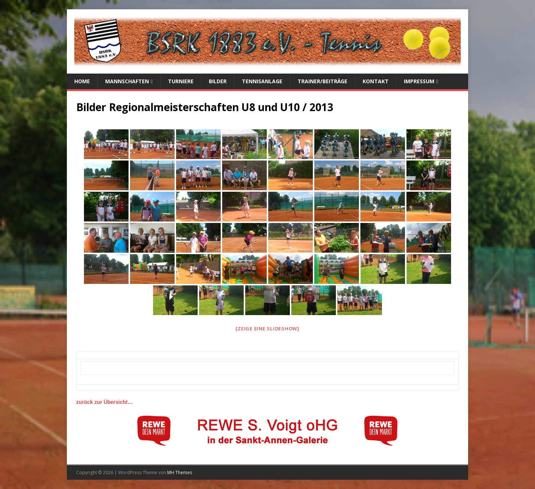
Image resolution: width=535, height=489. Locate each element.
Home (82, 81)
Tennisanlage (262, 81)
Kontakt (376, 81)
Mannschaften (127, 81)
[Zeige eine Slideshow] (267, 328)
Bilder (218, 81)
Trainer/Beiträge (322, 81)
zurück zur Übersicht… (104, 402)
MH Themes (179, 472)
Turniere (181, 81)
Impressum (419, 81)
